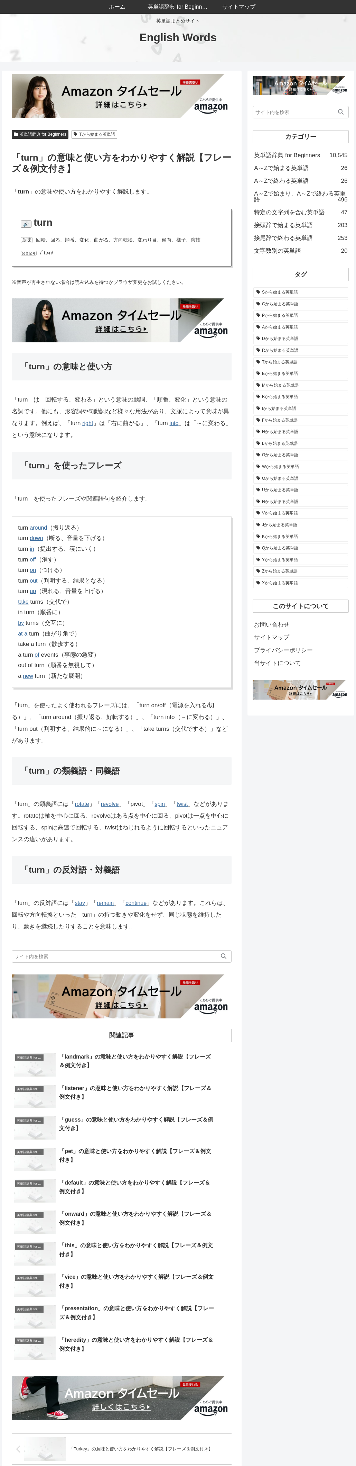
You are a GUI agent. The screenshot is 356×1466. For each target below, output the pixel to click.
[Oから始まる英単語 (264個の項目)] (300, 479)
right (88, 423)
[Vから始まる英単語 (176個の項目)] (300, 513)
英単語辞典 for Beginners (40, 134)
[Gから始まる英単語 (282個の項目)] (300, 455)
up (33, 591)
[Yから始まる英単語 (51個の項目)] (300, 560)
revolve (111, 804)
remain (106, 903)
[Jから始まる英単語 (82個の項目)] (300, 525)
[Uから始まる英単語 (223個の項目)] (300, 490)
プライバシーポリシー (283, 650)
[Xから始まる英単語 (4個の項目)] (300, 583)
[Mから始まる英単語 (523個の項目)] (300, 385)
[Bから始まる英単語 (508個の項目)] (300, 397)
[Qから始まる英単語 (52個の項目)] (300, 548)
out (34, 580)
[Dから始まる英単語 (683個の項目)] (300, 339)
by (21, 623)
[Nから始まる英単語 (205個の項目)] (300, 502)
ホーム (165, 1444)
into (174, 423)
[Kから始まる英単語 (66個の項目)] (300, 537)
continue (138, 903)
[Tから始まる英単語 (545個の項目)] (300, 362)
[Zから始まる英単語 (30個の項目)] (300, 571)
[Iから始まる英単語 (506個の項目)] (300, 409)
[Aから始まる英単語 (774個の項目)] (300, 327)
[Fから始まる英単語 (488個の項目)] (300, 420)
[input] (122, 956)
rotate (82, 804)
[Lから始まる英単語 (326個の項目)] (300, 444)
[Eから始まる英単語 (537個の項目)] (300, 374)
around (39, 527)
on (33, 570)
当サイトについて (277, 663)
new (28, 676)
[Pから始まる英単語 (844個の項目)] (300, 316)
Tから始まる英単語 (94, 134)
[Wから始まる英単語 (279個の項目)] (300, 467)
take (23, 602)
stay (80, 903)
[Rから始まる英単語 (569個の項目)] (300, 350)
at (20, 633)
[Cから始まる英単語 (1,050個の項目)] (300, 304)
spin (162, 804)
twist (185, 804)
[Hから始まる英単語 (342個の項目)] (300, 432)
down (37, 538)
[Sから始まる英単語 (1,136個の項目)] (300, 292)
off (33, 559)
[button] (224, 956)
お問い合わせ (271, 624)
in (32, 549)
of (37, 654)
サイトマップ (271, 637)
